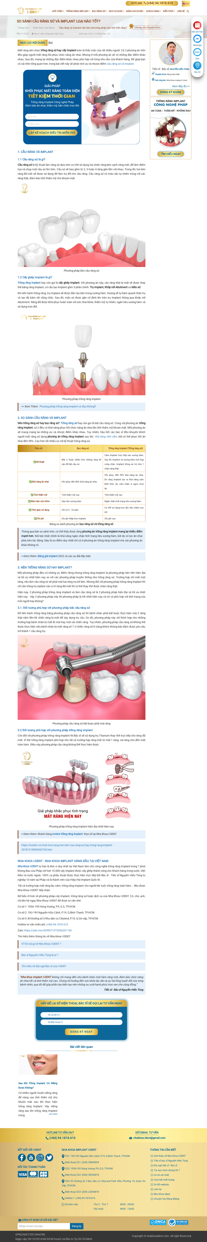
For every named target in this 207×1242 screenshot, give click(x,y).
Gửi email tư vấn (146, 1132)
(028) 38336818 (90, 1174)
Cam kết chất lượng (164, 1179)
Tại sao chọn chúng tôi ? (167, 1170)
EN (187, 3)
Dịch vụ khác (116, 11)
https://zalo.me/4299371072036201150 (48, 930)
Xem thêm (53, 1114)
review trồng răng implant (67, 834)
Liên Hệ (181, 11)
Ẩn (50, 42)
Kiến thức (169, 11)
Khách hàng (153, 11)
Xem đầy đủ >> (181, 86)
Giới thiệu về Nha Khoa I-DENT (170, 1155)
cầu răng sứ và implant (120, 63)
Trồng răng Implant (29, 282)
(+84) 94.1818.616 (57, 924)
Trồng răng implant (78, 11)
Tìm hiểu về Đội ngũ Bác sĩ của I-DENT (43, 966)
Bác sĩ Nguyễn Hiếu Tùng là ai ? (39, 955)
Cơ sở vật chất (161, 1175)
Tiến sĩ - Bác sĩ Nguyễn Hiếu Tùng (47, 33)
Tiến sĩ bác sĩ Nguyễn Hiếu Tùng (171, 1160)
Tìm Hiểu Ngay (171, 154)
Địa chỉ (197, 72)
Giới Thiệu (58, 11)
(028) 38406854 (90, 1162)
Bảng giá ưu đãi (135, 11)
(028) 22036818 (90, 1191)
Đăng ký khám (170, 92)
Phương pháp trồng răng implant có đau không (67, 406)
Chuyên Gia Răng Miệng (166, 1198)
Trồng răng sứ (69, 423)
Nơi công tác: (160, 80)
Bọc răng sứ (99, 11)
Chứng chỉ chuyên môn (147, 27)
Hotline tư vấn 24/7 (60, 1132)
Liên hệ (157, 1189)
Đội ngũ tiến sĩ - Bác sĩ (165, 1165)
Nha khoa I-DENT (28, 866)
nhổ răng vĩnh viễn (106, 436)
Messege (197, 45)
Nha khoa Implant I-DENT (36, 977)
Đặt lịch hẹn (197, 32)
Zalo (197, 58)
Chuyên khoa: (160, 74)
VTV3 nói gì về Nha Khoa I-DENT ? (41, 943)
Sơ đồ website (161, 1184)
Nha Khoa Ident (162, 1194)
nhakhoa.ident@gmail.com (149, 1137)
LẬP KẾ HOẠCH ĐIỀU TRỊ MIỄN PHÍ (52, 132)
